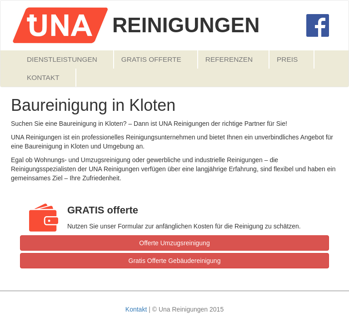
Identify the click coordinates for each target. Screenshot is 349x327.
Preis (287, 59)
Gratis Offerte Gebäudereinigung (175, 260)
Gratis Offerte (151, 59)
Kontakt (43, 77)
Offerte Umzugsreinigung (174, 243)
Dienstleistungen (62, 59)
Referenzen (229, 59)
